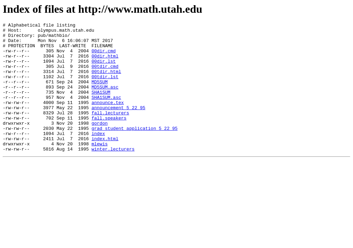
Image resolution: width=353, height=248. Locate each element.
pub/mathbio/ (54, 38)
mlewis (99, 168)
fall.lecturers (110, 131)
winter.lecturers (112, 175)
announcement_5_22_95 (118, 125)
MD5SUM (99, 94)
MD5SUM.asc (104, 100)
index (98, 156)
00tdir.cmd (104, 75)
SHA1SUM (100, 106)
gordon (99, 144)
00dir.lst (103, 69)
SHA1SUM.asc (106, 113)
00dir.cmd (103, 57)
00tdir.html (106, 82)
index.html (104, 162)
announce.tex (107, 119)
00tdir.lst (104, 88)
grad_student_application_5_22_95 (134, 150)
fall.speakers (108, 137)
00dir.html (104, 63)
